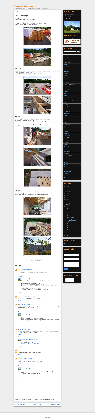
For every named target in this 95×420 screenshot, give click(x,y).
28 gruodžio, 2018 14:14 (27, 358)
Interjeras (66, 86)
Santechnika (66, 133)
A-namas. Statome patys (24, 6)
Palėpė (65, 113)
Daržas (65, 69)
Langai (65, 104)
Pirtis (65, 122)
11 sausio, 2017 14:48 (26, 329)
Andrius (19, 329)
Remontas (66, 129)
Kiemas (65, 97)
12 (67, 208)
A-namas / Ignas (24, 278)
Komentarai (68, 281)
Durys (65, 73)
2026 (67, 186)
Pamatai (66, 115)
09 (67, 213)
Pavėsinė (66, 117)
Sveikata (66, 149)
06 (67, 223)
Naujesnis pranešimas (20, 404)
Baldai (65, 64)
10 (67, 212)
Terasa (65, 162)
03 (67, 229)
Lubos (65, 106)
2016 (67, 204)
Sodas (65, 144)
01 (67, 233)
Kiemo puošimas (67, 100)
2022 (67, 193)
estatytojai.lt (66, 243)
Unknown (20, 304)
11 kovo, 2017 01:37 (34, 339)
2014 (67, 235)
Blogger (48, 417)
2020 (67, 197)
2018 (67, 201)
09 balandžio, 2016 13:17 (35, 314)
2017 (67, 203)
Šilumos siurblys (67, 155)
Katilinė (65, 93)
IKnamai (20, 269)
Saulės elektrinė (67, 135)
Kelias (65, 95)
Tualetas (66, 166)
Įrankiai (65, 89)
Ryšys (65, 131)
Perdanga (20, 261)
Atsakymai (21, 276)
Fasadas (66, 80)
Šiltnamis (66, 153)
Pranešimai (68, 278)
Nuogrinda (66, 109)
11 (67, 210)
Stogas (65, 146)
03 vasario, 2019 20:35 (34, 368)
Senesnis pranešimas (55, 404)
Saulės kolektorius (68, 137)
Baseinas (66, 66)
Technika (66, 160)
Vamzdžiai (66, 169)
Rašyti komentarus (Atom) (40, 409)
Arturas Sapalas (21, 296)
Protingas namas (67, 126)
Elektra (65, 77)
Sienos (65, 140)
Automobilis (66, 62)
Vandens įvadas (67, 171)
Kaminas (66, 91)
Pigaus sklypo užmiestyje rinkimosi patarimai (71, 220)
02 (67, 231)
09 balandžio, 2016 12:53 (27, 304)
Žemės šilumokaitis (68, 177)
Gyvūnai (66, 82)
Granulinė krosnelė (68, 84)
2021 (67, 195)
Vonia (65, 175)
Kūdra (65, 102)
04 (67, 227)
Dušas (65, 75)
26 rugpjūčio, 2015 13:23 (30, 296)
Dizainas (66, 71)
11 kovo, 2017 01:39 (26, 350)
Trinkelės (66, 164)
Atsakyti (19, 274)
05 (67, 225)
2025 (67, 188)
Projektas (66, 124)
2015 (67, 206)
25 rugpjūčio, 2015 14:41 (27, 269)
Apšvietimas (66, 60)
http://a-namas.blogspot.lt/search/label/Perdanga (30, 343)
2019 (67, 199)
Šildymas (66, 151)
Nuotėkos (66, 111)
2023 (67, 191)
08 (67, 215)
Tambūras (66, 157)
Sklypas (66, 142)
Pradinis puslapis (38, 404)
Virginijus (20, 358)
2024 (67, 190)
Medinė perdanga (70, 217)
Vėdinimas (66, 173)
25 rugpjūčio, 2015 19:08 (35, 278)
